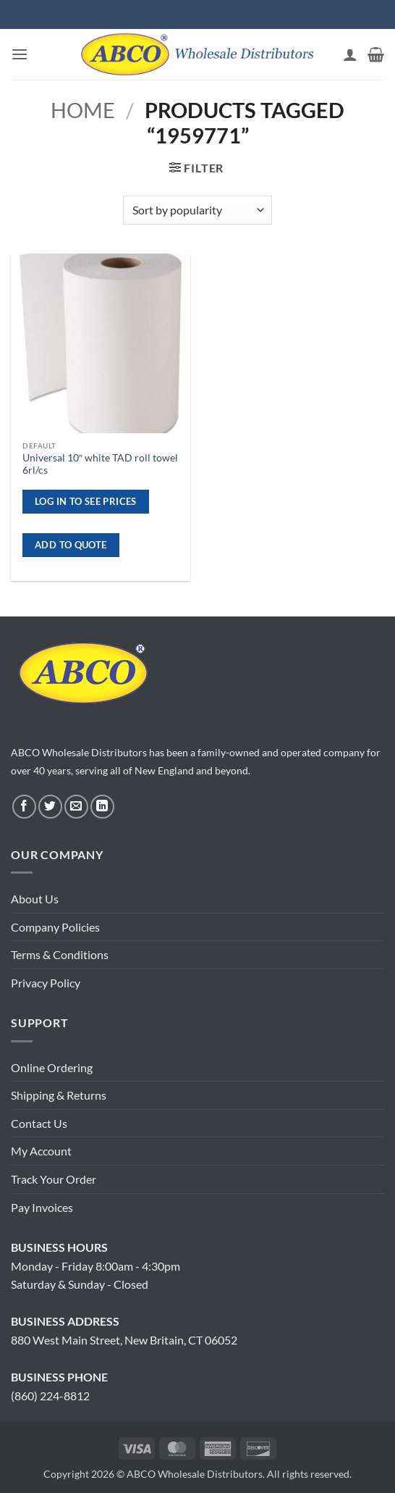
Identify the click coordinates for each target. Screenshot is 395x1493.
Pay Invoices (42, 1207)
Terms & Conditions (60, 954)
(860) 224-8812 (50, 1395)
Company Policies (55, 927)
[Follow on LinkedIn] (102, 807)
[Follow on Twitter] (50, 807)
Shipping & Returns (58, 1095)
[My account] (350, 54)
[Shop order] (197, 210)
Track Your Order (53, 1179)
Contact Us (39, 1123)
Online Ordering (52, 1067)
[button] (19, 54)
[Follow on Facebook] (24, 807)
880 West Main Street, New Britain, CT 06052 (124, 1340)
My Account (41, 1151)
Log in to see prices (86, 501)
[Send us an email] (76, 807)
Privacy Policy (45, 983)
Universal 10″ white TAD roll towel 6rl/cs (100, 464)
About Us (35, 899)
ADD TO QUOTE (71, 545)
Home (83, 110)
